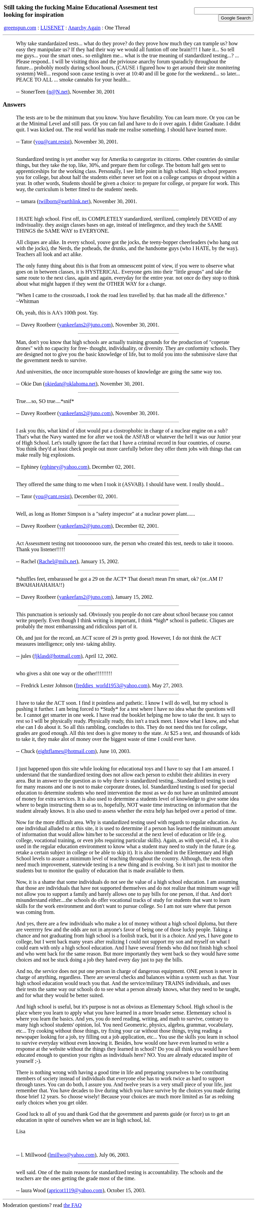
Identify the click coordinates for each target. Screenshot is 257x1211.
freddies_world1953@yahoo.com (112, 685)
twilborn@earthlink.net (64, 201)
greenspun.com (20, 28)
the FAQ (73, 1205)
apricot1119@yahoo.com (76, 1190)
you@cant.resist (52, 142)
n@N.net (58, 92)
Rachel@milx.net (57, 561)
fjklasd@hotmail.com (57, 656)
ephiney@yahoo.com (64, 467)
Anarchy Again (84, 28)
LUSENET (52, 28)
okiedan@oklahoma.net (70, 384)
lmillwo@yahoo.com (72, 1155)
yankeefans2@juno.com (85, 325)
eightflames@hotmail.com (66, 751)
